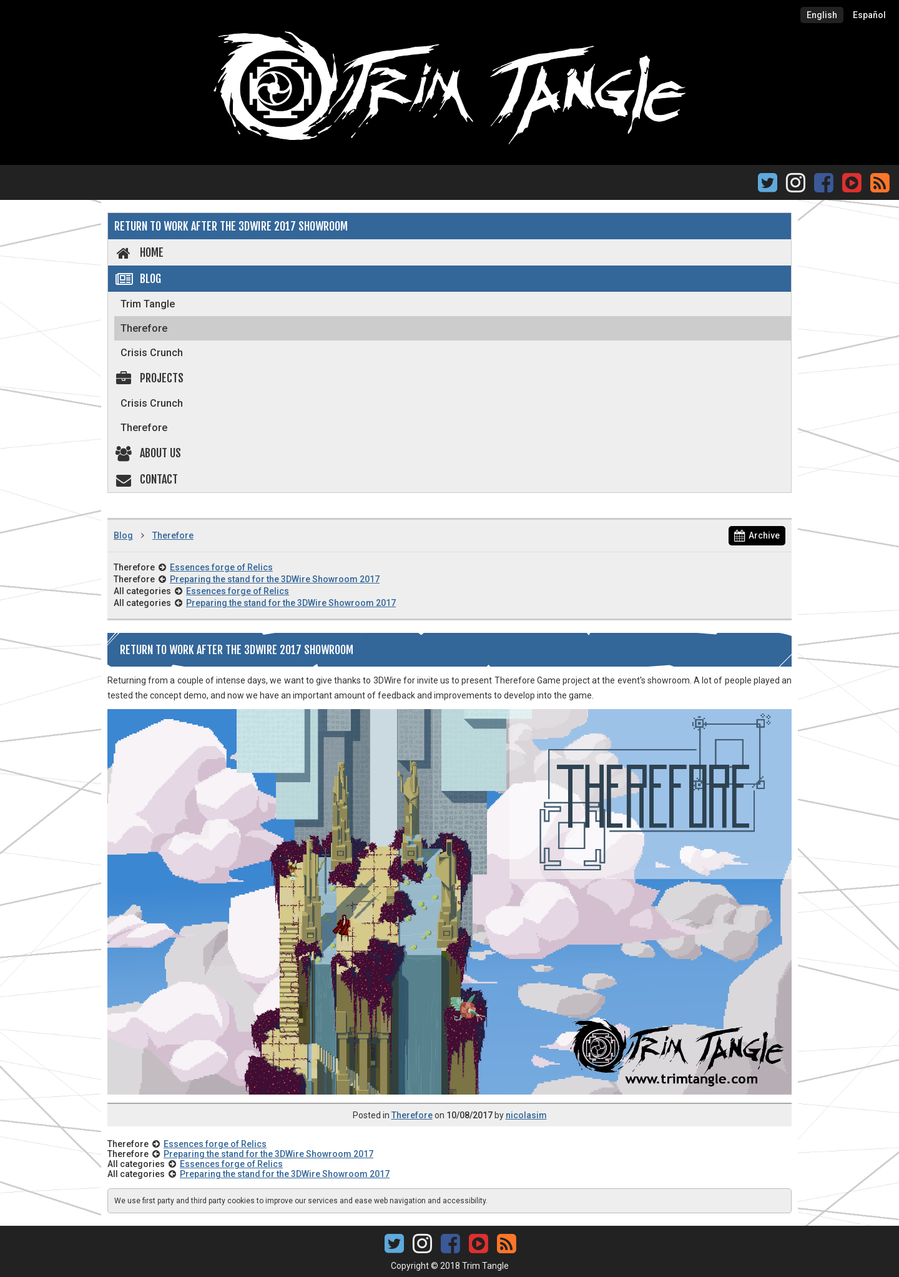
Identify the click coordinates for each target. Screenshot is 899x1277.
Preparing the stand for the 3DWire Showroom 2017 (275, 579)
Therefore (143, 328)
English (822, 15)
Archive (757, 535)
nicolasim (526, 1115)
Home (139, 252)
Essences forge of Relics (221, 567)
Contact (146, 479)
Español (869, 15)
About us (147, 453)
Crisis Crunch (151, 353)
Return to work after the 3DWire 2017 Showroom (231, 226)
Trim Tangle (147, 304)
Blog (137, 279)
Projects (149, 378)
